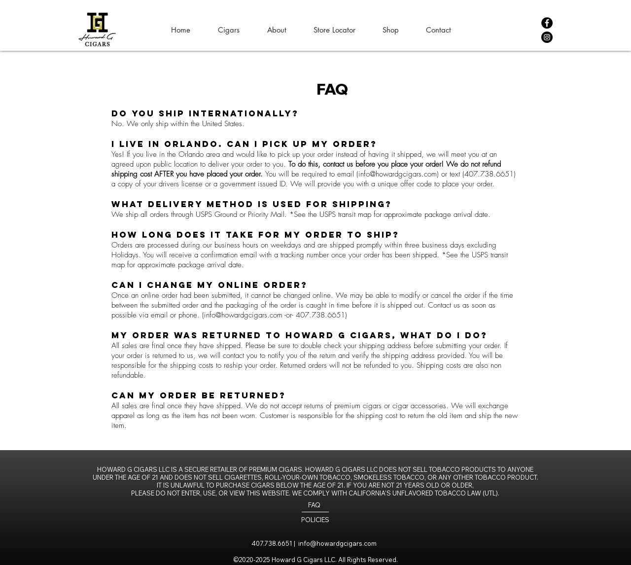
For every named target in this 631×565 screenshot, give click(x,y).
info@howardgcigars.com (397, 174)
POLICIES (315, 520)
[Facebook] (547, 23)
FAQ (314, 505)
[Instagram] (547, 37)
